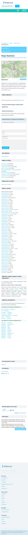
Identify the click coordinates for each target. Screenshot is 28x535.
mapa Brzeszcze (4, 201)
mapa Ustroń (4, 264)
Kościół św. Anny (4, 164)
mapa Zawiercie (4, 272)
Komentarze (4, 505)
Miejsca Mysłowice (6, 51)
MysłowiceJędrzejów (6, 331)
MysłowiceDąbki (5, 328)
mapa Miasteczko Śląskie (6, 234)
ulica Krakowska (4, 157)
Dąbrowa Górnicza (14, 289)
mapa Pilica (3, 243)
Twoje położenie (5, 512)
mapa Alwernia (4, 194)
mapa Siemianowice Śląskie (7, 249)
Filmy (3, 497)
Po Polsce (4, 481)
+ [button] (2, 62)
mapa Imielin (4, 218)
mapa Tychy (4, 263)
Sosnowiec (8, 295)
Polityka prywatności (6, 518)
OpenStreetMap (19, 77)
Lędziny (24, 292)
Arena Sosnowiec (5, 169)
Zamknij (25, 531)
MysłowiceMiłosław (6, 336)
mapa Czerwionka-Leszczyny (7, 213)
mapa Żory (3, 273)
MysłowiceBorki (5, 327)
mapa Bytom (4, 204)
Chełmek (18, 288)
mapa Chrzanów (4, 209)
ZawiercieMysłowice (6, 319)
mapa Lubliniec (4, 233)
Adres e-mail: (5, 137)
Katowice (24, 291)
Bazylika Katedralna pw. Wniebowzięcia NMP (11, 170)
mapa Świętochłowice (6, 258)
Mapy (11, 43)
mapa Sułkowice (4, 257)
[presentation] (11, 144)
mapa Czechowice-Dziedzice (7, 210)
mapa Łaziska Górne (5, 228)
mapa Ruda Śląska (5, 248)
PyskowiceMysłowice (6, 313)
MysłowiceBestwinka (6, 324)
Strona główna (4, 43)
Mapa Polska (16, 43)
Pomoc (3, 520)
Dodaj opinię (5, 148)
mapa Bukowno (4, 203)
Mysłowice (21, 100)
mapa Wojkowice (5, 267)
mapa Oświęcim (4, 240)
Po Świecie (4, 483)
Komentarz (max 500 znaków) (8, 122)
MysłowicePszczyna (6, 339)
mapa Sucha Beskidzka (6, 255)
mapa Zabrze (4, 269)
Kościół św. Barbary (5, 173)
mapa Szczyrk (4, 260)
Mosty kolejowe (4, 178)
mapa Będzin (4, 197)
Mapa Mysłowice (5, 48)
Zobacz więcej (23, 79)
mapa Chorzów (4, 207)
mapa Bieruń (4, 200)
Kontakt (3, 522)
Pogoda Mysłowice (22, 414)
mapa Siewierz (4, 251)
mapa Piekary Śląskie (6, 242)
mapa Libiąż (4, 231)
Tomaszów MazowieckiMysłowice (9, 316)
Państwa (3, 487)
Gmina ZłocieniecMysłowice (8, 310)
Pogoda (3, 503)
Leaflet (12, 77)
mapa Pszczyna (4, 245)
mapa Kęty (3, 224)
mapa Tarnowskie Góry (6, 261)
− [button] (2, 63)
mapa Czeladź (4, 212)
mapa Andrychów (5, 195)
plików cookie (3, 533)
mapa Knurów (4, 225)
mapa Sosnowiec (5, 252)
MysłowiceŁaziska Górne (7, 334)
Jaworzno (20, 291)
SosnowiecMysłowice (6, 315)
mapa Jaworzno (4, 219)
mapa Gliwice (4, 216)
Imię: (3, 133)
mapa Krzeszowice (5, 227)
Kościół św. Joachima (5, 176)
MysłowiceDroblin (6, 330)
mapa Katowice (4, 222)
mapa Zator (3, 270)
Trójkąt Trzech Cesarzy (6, 167)
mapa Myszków (4, 237)
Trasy (3, 501)
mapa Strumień (4, 254)
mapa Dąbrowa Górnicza (6, 215)
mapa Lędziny (4, 185)
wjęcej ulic (7, 374)
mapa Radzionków (5, 246)
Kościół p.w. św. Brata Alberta (7, 175)
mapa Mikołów (4, 236)
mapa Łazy (3, 230)
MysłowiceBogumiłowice (7, 325)
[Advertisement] (14, 27)
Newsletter (4, 524)
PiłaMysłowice (5, 312)
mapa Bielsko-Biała (5, 198)
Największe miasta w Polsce (7, 485)
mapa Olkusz (4, 239)
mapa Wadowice (4, 266)
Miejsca (3, 499)
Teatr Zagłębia (4, 166)
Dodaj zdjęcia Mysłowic (20, 430)
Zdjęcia (3, 494)
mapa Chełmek (4, 206)
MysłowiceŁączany (6, 333)
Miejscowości (4, 489)
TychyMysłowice (5, 318)
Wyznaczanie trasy (5, 510)
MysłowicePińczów (6, 337)
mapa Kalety (4, 221)
